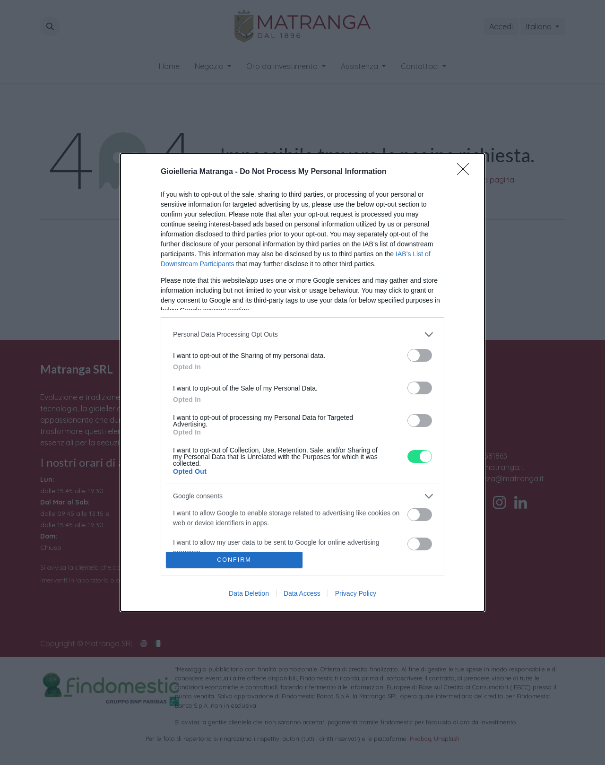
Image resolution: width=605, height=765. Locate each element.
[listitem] (302, 334)
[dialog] (302, 382)
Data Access (302, 593)
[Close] (466, 172)
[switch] (419, 355)
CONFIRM (234, 560)
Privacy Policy (355, 593)
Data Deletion (249, 593)
